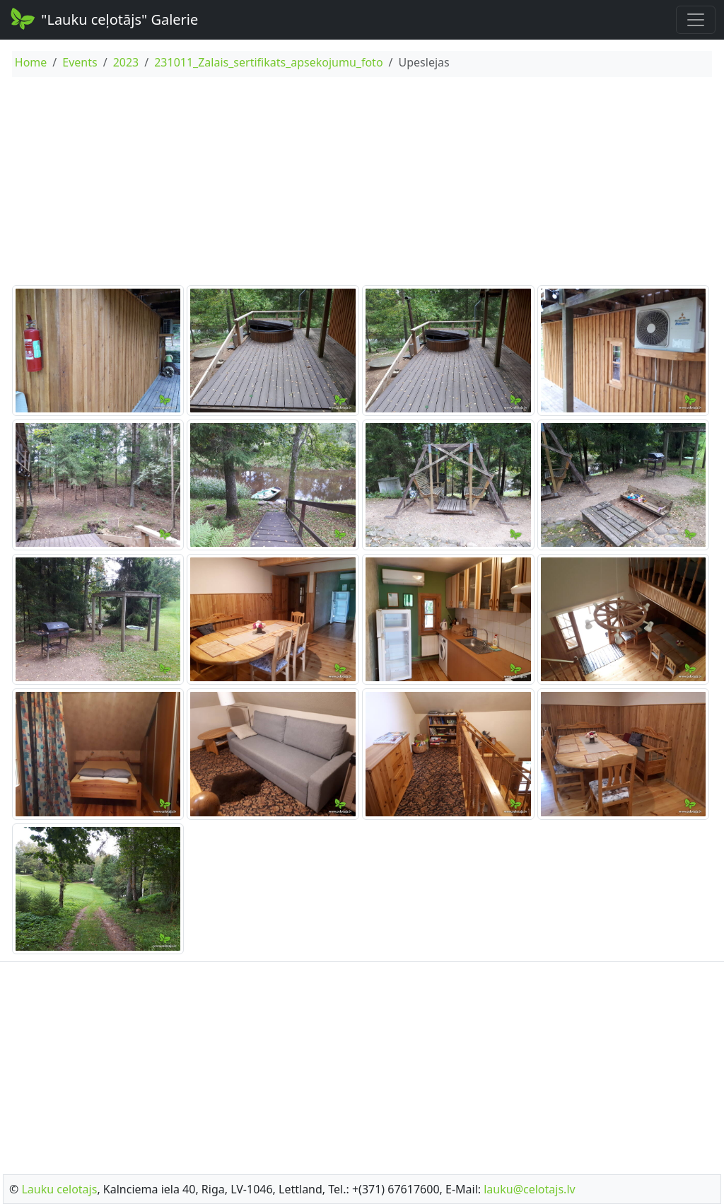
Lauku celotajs (59, 1189)
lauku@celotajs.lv (529, 1189)
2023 (126, 62)
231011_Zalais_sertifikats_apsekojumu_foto (268, 62)
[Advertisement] (362, 183)
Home (31, 62)
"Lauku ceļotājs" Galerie (103, 18)
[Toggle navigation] (696, 20)
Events (79, 62)
